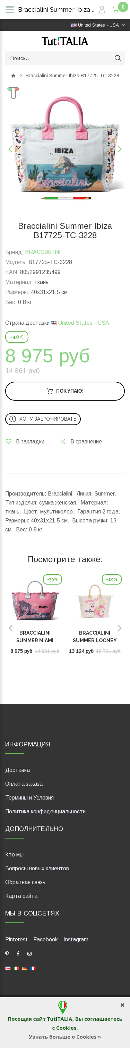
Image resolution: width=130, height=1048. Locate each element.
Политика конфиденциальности (45, 811)
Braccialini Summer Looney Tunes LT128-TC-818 (94, 640)
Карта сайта (21, 896)
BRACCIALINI (43, 252)
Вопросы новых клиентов (37, 868)
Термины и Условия (29, 798)
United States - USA (80, 323)
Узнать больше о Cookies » (65, 1036)
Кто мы (14, 855)
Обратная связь (25, 882)
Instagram (75, 939)
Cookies (66, 1027)
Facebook (45, 939)
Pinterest (16, 939)
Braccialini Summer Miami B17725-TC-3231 (35, 640)
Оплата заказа (24, 784)
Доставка (17, 770)
